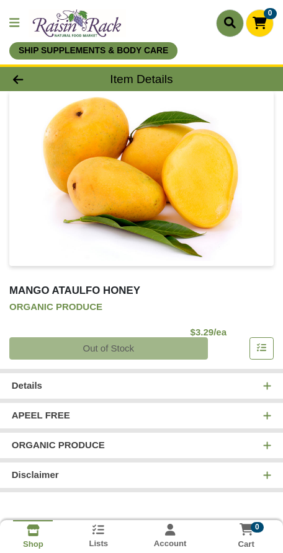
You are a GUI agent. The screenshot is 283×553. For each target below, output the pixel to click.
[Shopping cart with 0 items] (260, 23)
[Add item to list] (261, 348)
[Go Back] (42, 79)
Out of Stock (108, 348)
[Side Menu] (14, 23)
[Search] (230, 23)
